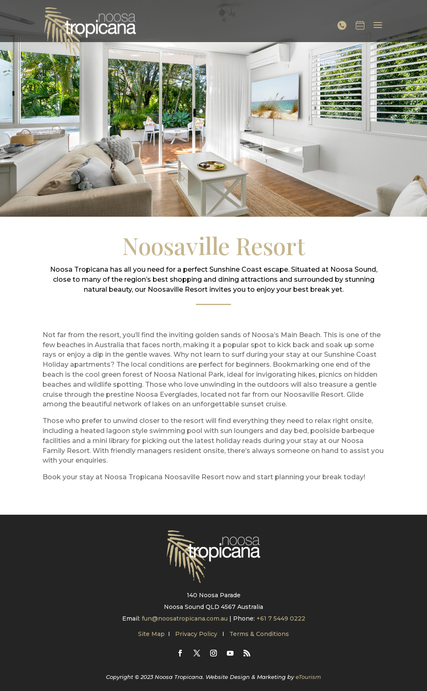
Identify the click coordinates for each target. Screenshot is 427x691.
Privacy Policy (197, 634)
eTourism (308, 676)
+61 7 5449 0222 (280, 618)
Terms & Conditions (259, 634)
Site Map (151, 634)
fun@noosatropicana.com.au (185, 618)
